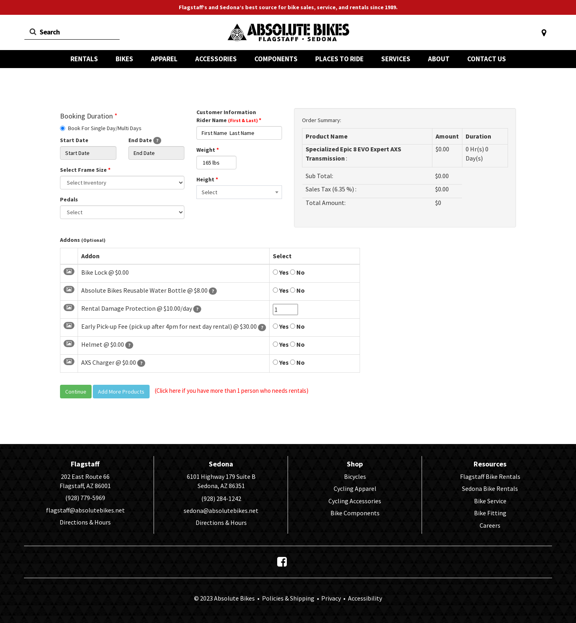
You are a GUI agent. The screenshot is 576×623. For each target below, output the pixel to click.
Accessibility (364, 598)
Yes (281, 272)
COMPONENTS (276, 58)
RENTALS (84, 58)
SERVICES (395, 58)
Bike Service (490, 501)
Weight (207, 149)
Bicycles (355, 476)
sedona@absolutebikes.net (221, 510)
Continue (75, 391)
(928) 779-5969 (85, 498)
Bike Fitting (490, 513)
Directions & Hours (85, 522)
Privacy (331, 598)
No (297, 272)
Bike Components (355, 513)
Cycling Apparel (355, 488)
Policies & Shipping (288, 598)
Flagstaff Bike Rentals (490, 476)
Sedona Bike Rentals (490, 488)
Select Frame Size (85, 169)
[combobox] (239, 192)
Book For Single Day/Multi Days (101, 128)
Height (207, 179)
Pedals (69, 199)
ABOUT (439, 58)
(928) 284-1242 (221, 498)
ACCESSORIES (216, 58)
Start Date (74, 140)
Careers (490, 525)
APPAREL (164, 58)
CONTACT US (486, 58)
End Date (144, 141)
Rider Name (228, 120)
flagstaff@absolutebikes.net (85, 510)
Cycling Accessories (354, 501)
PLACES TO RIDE (339, 58)
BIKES (124, 58)
